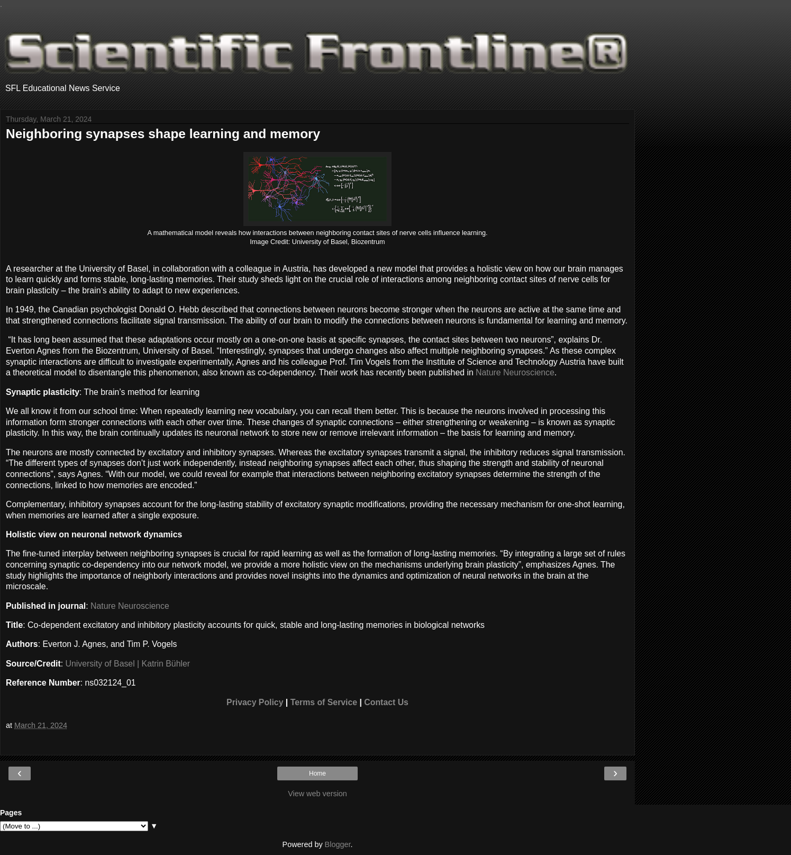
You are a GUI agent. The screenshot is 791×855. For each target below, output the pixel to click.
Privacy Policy (254, 702)
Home (317, 773)
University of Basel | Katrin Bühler (128, 663)
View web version (317, 793)
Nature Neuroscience (515, 372)
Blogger (338, 844)
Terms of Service (323, 702)
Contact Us (386, 702)
